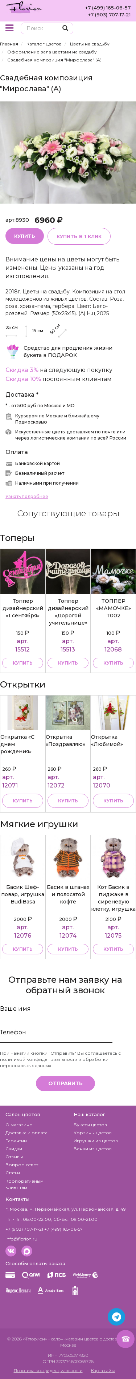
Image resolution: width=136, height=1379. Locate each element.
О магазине (18, 1124)
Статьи (12, 1172)
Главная (9, 44)
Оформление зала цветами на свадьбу (52, 52)
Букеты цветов (90, 1124)
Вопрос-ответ (21, 1164)
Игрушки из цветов (96, 1140)
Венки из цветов (93, 1148)
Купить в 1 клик (79, 236)
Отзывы (14, 1156)
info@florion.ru (21, 1239)
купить (23, 662)
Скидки (13, 1148)
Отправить (65, 1083)
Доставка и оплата (26, 1132)
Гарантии (16, 1140)
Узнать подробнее (26, 496)
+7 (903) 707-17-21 (109, 14)
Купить (24, 236)
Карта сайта (103, 1370)
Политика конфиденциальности (48, 1370)
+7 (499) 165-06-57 (108, 8)
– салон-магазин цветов (73, 1339)
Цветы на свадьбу (90, 44)
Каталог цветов (44, 44)
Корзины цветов (93, 1132)
